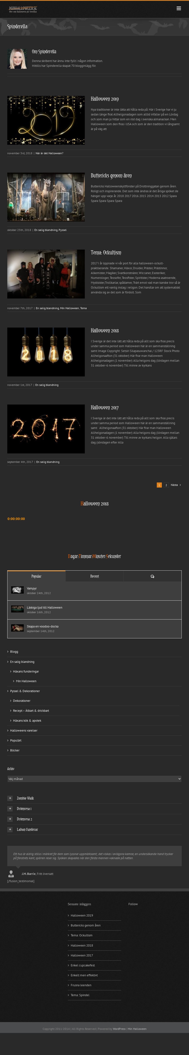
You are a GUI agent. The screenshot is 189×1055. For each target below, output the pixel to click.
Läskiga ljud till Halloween (44, 607)
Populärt (15, 740)
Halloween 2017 (105, 408)
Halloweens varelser (23, 730)
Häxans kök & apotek (27, 721)
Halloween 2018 (105, 331)
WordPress (119, 1029)
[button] (94, 798)
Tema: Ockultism (106, 253)
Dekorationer (21, 701)
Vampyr (32, 588)
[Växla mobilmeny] (179, 8)
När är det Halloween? (49, 153)
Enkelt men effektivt (84, 975)
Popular (36, 576)
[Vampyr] (17, 589)
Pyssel (63, 230)
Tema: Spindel (80, 995)
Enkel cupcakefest (83, 965)
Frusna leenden (81, 985)
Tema (83, 308)
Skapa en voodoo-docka (42, 626)
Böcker (14, 750)
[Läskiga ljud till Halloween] (17, 608)
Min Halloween (69, 308)
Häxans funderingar (26, 671)
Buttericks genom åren (111, 176)
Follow (133, 904)
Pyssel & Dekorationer (25, 691)
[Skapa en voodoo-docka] (17, 627)
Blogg (14, 652)
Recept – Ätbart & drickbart (31, 711)
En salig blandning (45, 230)
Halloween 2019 (105, 99)
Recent (94, 576)
